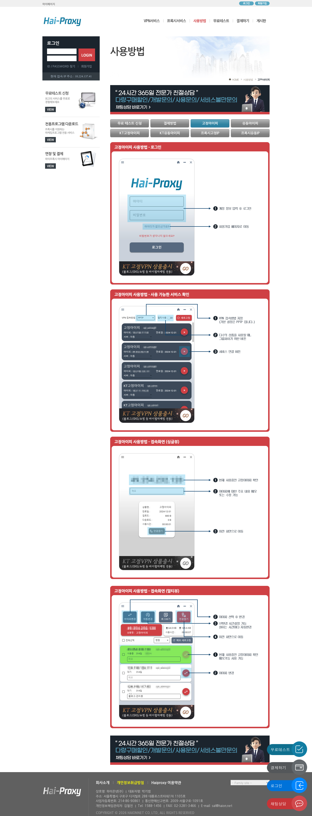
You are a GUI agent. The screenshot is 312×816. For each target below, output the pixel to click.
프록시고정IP (210, 133)
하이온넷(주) (62, 792)
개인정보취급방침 (130, 783)
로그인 (246, 3)
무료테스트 (221, 20)
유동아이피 (250, 123)
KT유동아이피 (170, 133)
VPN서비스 (152, 20)
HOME (235, 79)
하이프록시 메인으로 (62, 21)
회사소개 (102, 783)
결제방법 (170, 123)
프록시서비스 (176, 20)
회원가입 (262, 3)
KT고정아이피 (129, 133)
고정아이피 (263, 79)
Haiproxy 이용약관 (166, 783)
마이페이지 (48, 4)
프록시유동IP (250, 133)
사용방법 (199, 20)
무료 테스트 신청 (129, 123)
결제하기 (242, 20)
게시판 (261, 20)
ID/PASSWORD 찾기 (62, 66)
